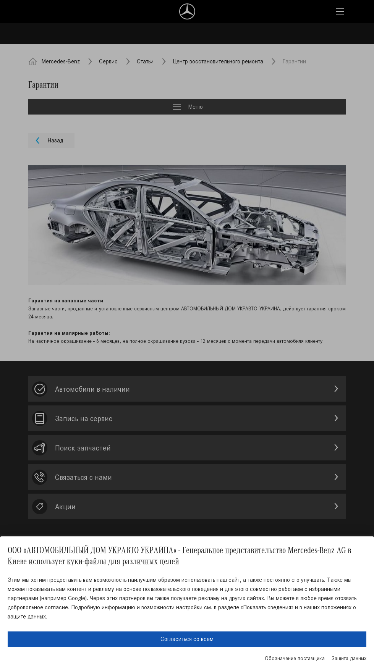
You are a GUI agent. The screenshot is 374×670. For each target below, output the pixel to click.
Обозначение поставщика (295, 658)
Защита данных (349, 658)
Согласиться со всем (187, 639)
